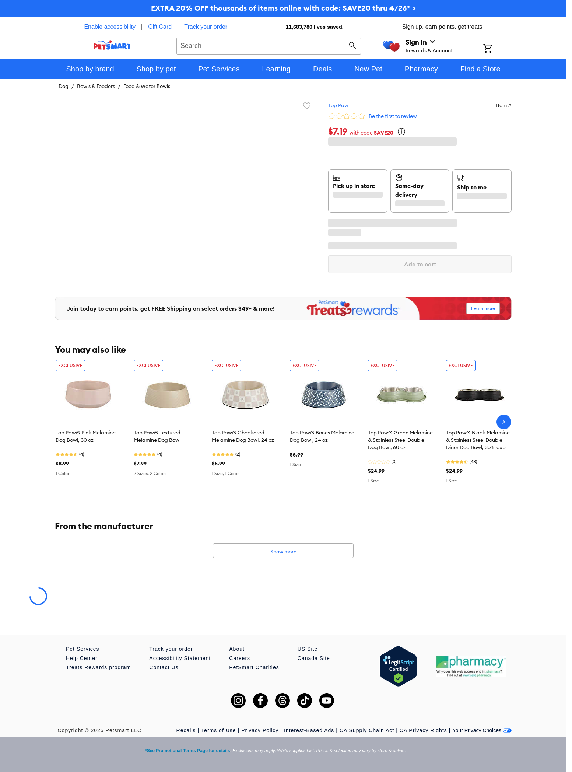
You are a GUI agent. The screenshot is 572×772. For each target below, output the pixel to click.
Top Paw (338, 105)
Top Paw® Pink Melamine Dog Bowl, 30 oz (86, 436)
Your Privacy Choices (482, 730)
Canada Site (314, 658)
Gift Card (160, 27)
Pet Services (82, 649)
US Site (307, 649)
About (237, 649)
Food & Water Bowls (146, 86)
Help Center (82, 658)
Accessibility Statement (180, 658)
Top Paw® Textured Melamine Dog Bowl (157, 436)
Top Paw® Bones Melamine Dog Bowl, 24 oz (322, 436)
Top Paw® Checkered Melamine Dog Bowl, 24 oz (243, 436)
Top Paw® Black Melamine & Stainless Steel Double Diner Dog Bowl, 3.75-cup (478, 440)
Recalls (186, 730)
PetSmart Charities (254, 667)
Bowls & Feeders (96, 86)
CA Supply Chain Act (367, 730)
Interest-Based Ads (309, 730)
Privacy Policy (259, 730)
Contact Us (163, 667)
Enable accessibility (110, 27)
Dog (64, 86)
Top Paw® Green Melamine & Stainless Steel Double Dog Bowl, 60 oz (400, 440)
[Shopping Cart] (497, 49)
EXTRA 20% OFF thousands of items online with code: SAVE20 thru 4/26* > (283, 8)
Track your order (205, 27)
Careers (239, 658)
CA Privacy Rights (423, 730)
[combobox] (268, 45)
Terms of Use (218, 730)
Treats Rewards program (98, 667)
